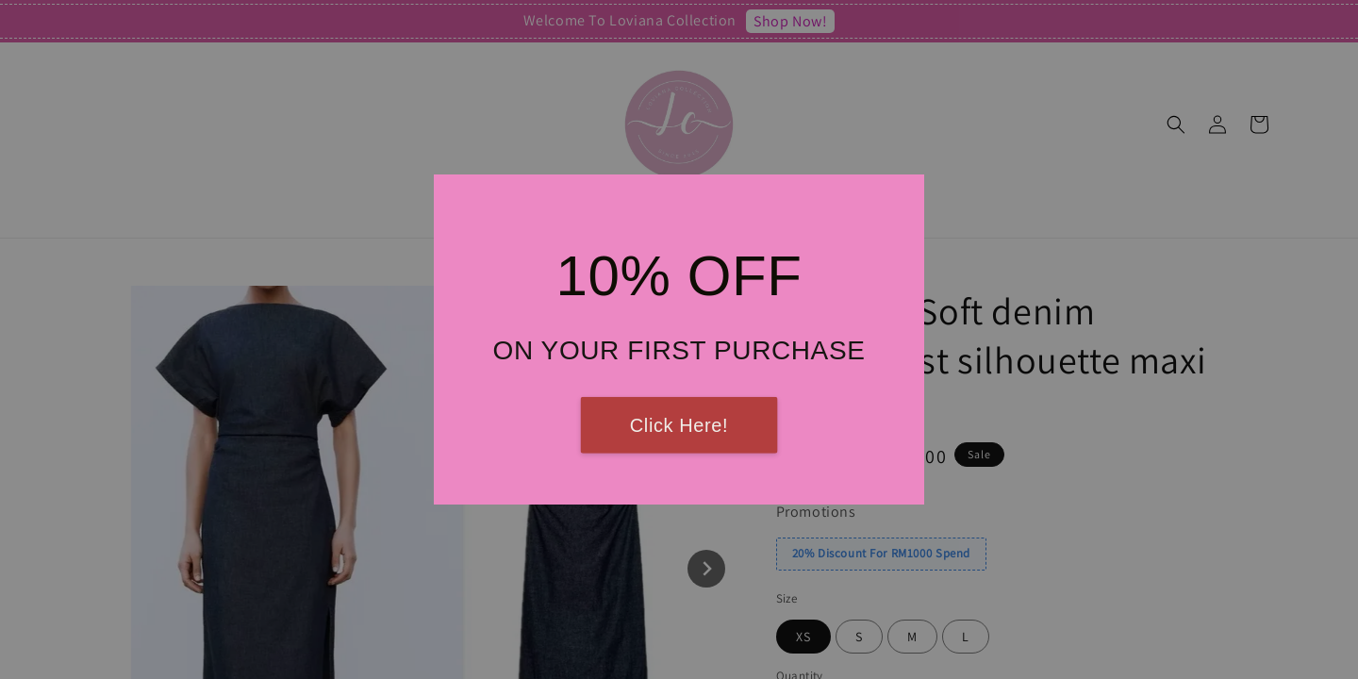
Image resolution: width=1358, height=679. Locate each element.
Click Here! (679, 425)
